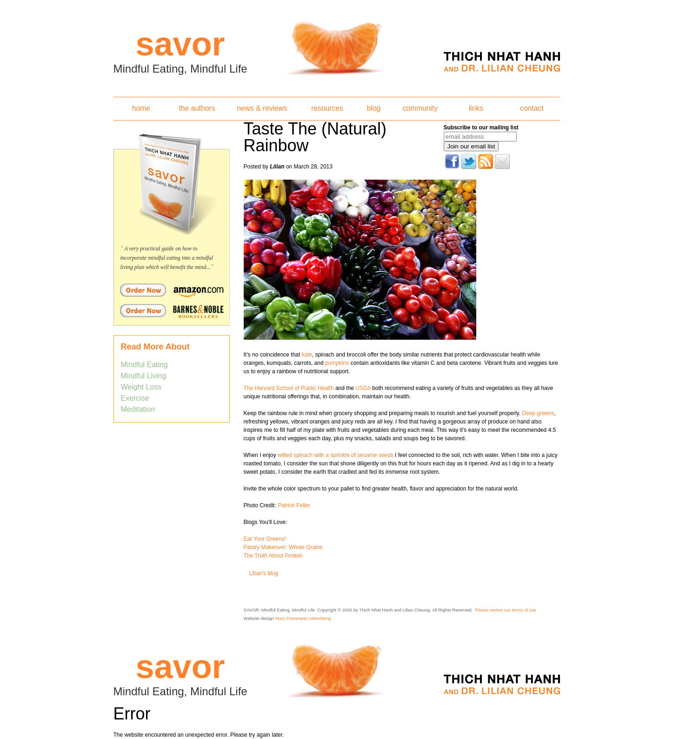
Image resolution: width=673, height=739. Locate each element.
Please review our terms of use (505, 609)
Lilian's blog (263, 573)
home (141, 108)
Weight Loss (141, 387)
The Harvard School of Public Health (289, 388)
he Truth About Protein (274, 555)
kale (306, 354)
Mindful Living (144, 376)
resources (327, 108)
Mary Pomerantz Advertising (303, 618)
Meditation (138, 409)
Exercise (135, 398)
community (420, 108)
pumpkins (337, 363)
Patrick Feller (294, 505)
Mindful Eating (144, 365)
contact (531, 108)
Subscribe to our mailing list (481, 127)
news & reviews (262, 108)
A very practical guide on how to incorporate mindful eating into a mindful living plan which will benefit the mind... (166, 257)
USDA (363, 388)
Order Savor (171, 290)
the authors (197, 108)
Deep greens (538, 413)
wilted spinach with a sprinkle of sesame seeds (334, 455)
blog (373, 108)
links (476, 108)
